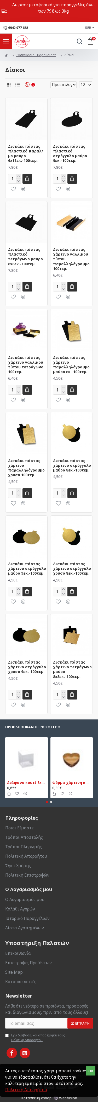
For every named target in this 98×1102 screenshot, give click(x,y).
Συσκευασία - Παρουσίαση (36, 55)
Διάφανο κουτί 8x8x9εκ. (26, 782)
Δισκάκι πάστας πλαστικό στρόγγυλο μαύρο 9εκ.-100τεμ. (70, 153)
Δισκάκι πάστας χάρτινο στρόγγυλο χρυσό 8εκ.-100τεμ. (72, 568)
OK (91, 1070)
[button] (47, 802)
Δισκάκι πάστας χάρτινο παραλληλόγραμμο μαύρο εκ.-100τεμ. (71, 364)
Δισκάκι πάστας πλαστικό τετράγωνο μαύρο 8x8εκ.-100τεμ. (25, 256)
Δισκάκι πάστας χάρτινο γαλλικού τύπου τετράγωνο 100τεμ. (25, 364)
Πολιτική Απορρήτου (26, 1090)
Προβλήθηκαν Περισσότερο (32, 727)
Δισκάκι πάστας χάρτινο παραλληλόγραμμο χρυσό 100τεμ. (26, 468)
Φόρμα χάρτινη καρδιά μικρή (71, 782)
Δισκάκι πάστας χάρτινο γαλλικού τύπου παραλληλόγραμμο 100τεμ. (71, 259)
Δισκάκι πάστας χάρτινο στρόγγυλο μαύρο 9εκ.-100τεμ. (27, 568)
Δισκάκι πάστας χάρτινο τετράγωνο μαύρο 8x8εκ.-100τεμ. (72, 669)
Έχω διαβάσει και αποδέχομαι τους (35, 1037)
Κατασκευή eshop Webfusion (49, 1098)
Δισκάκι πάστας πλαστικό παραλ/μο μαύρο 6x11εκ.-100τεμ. (25, 153)
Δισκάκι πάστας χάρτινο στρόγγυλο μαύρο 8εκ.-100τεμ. (72, 465)
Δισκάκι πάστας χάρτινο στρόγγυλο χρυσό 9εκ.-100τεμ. (27, 667)
